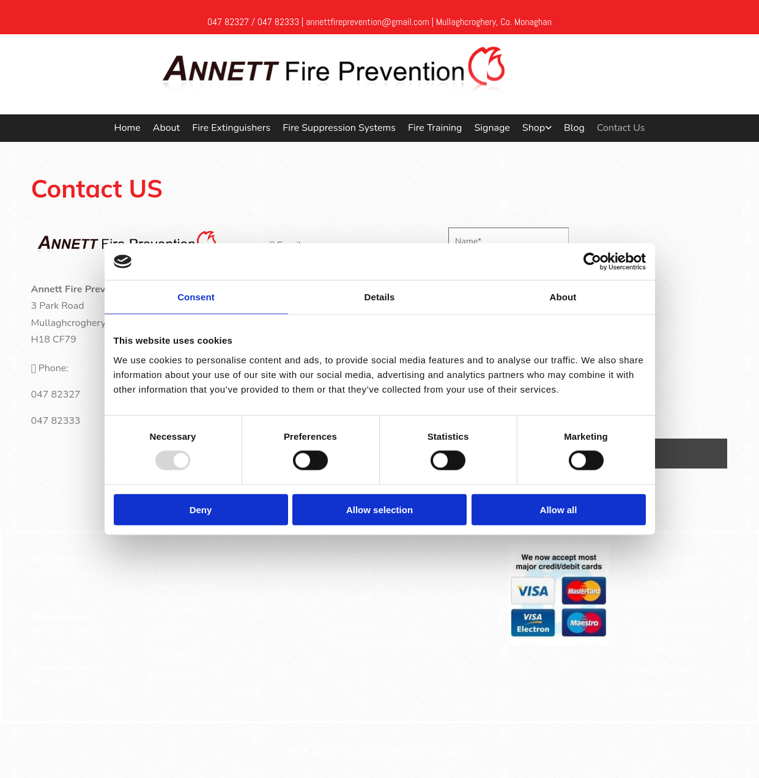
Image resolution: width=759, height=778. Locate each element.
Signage (491, 128)
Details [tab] (380, 297)
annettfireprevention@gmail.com (391, 643)
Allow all (558, 509)
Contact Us (621, 128)
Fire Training (435, 128)
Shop (533, 128)
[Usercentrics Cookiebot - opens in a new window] (592, 262)
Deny (201, 509)
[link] (537, 128)
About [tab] (563, 297)
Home (127, 128)
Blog (574, 128)
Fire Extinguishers (231, 128)
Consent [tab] (196, 297)
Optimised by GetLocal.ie (425, 750)
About (166, 128)
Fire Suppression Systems (339, 128)
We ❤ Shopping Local (329, 750)
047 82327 (228, 21)
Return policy (175, 653)
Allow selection (379, 509)
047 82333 (278, 21)
